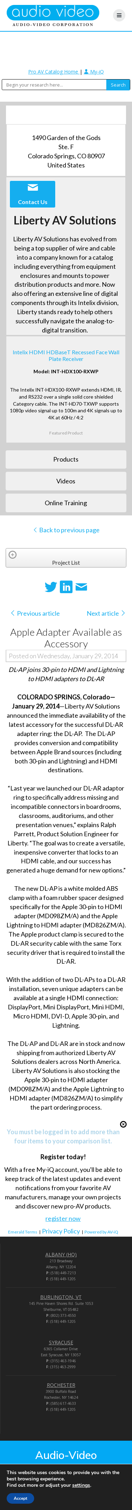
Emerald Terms (22, 1232)
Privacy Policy (61, 1231)
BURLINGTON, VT (61, 1297)
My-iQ (94, 71)
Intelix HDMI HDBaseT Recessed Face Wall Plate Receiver (66, 355)
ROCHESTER (61, 1385)
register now (63, 1218)
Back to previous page (66, 530)
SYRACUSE (61, 1342)
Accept (20, 1498)
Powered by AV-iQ (101, 1232)
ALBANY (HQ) (61, 1254)
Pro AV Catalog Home (54, 71)
